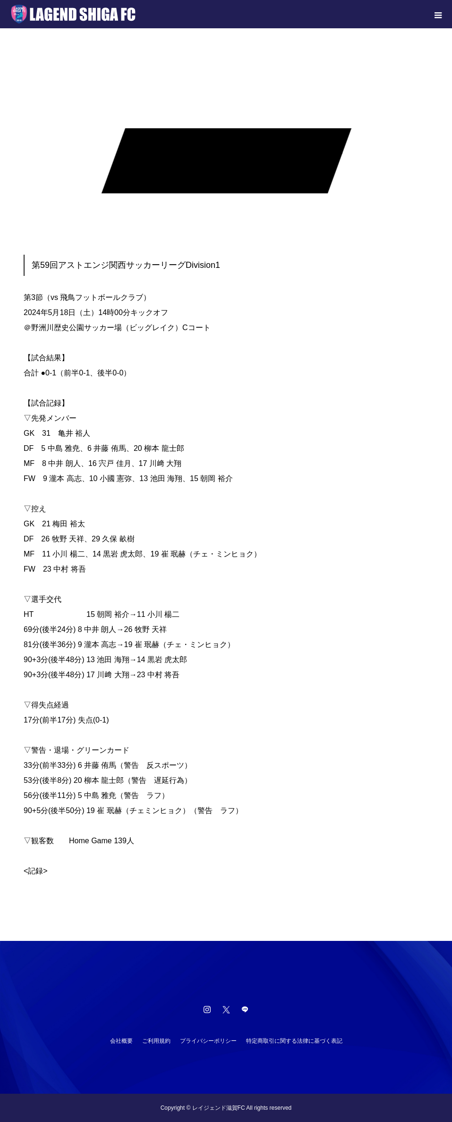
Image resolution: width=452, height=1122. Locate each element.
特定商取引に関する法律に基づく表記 (294, 1041)
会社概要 (121, 1041)
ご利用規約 (156, 1041)
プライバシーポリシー (208, 1041)
